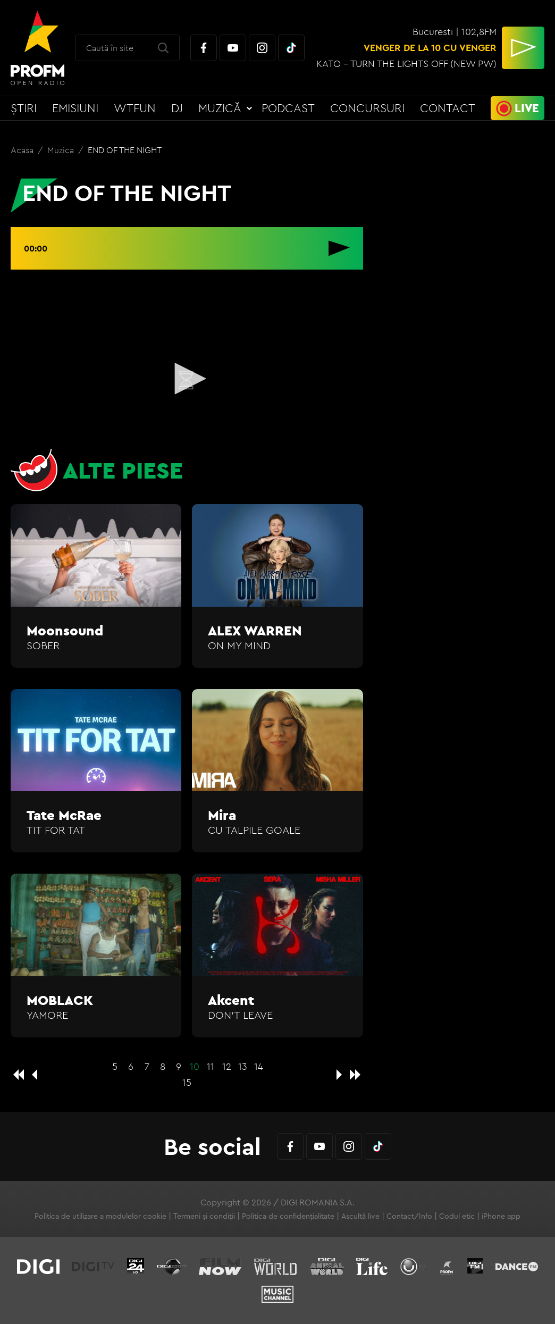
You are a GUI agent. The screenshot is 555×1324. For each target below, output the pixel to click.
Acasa (23, 150)
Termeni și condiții (204, 1216)
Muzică (219, 107)
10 (194, 1066)
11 (210, 1066)
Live (527, 107)
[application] (187, 379)
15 (186, 1082)
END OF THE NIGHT (125, 150)
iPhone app (501, 1216)
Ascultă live (360, 1216)
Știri (24, 107)
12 (226, 1066)
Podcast (288, 107)
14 (258, 1066)
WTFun (135, 107)
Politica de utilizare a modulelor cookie (100, 1216)
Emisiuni (75, 107)
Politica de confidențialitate (288, 1216)
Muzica (61, 150)
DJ (177, 107)
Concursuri (367, 107)
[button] (186, 378)
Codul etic (457, 1216)
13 (242, 1066)
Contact (447, 107)
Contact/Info (409, 1216)
